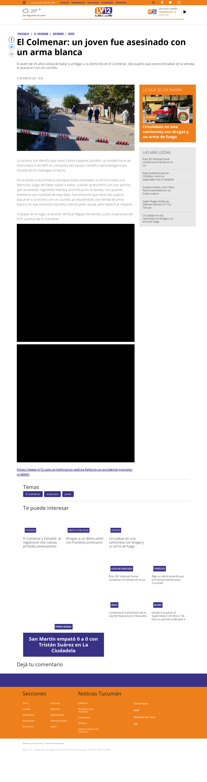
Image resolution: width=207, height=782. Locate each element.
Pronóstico (159, 569)
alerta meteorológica (121, 569)
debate (114, 605)
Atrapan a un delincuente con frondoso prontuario (84, 540)
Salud (53, 726)
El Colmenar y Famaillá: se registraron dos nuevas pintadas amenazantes (42, 542)
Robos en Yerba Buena (78, 530)
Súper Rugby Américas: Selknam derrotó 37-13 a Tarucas (157, 204)
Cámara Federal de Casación (88, 730)
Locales (64, 3)
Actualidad (28, 714)
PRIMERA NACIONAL (63, 627)
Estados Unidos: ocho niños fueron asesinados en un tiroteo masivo (158, 190)
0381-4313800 (103, 749)
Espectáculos (57, 714)
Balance (158, 605)
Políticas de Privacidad (54, 743)
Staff (136, 710)
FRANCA (82, 723)
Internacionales (58, 720)
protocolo (30, 530)
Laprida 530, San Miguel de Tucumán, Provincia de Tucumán (60, 749)
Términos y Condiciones (33, 743)
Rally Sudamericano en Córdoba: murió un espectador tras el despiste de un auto (158, 177)
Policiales (93, 3)
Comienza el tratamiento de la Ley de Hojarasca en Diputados (128, 614)
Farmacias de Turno (144, 717)
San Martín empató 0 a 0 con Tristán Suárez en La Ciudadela (63, 644)
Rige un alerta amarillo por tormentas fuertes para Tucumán (168, 579)
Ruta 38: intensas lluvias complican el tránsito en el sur (158, 162)
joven (68, 494)
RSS (136, 723)
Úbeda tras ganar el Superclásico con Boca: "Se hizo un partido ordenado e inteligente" (168, 617)
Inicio (25, 703)
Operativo (115, 530)
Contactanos (141, 703)
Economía (107, 3)
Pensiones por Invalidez (85, 710)
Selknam (82, 703)
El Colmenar (33, 494)
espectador (84, 717)
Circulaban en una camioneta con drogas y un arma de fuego (166, 131)
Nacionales (78, 3)
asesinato (52, 494)
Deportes (121, 3)
